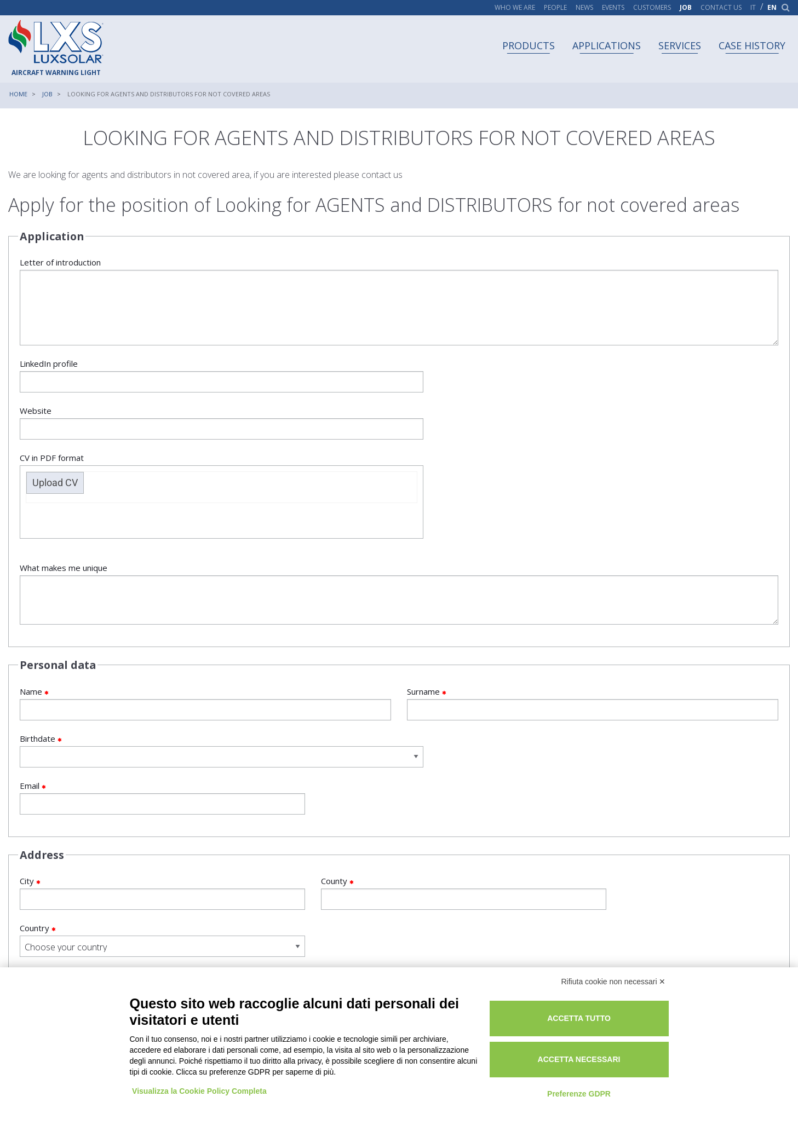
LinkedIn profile (205, 378)
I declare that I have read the (133, 872)
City (141, 801)
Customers (652, 7)
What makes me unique (399, 502)
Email (141, 706)
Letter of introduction (399, 303)
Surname (593, 612)
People (555, 7)
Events (613, 7)
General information (172, 858)
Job (686, 7)
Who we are (515, 7)
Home (18, 94)
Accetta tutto (589, 1016)
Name (205, 612)
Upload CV (443, 391)
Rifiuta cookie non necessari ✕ (613, 979)
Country (657, 801)
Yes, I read (46, 878)
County (399, 801)
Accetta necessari (589, 1057)
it (753, 7)
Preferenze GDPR (589, 1091)
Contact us (721, 7)
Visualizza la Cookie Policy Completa (200, 1088)
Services (679, 45)
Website (205, 425)
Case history (752, 45)
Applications (606, 45)
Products (528, 45)
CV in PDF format (593, 404)
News (584, 7)
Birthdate (205, 659)
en (772, 7)
